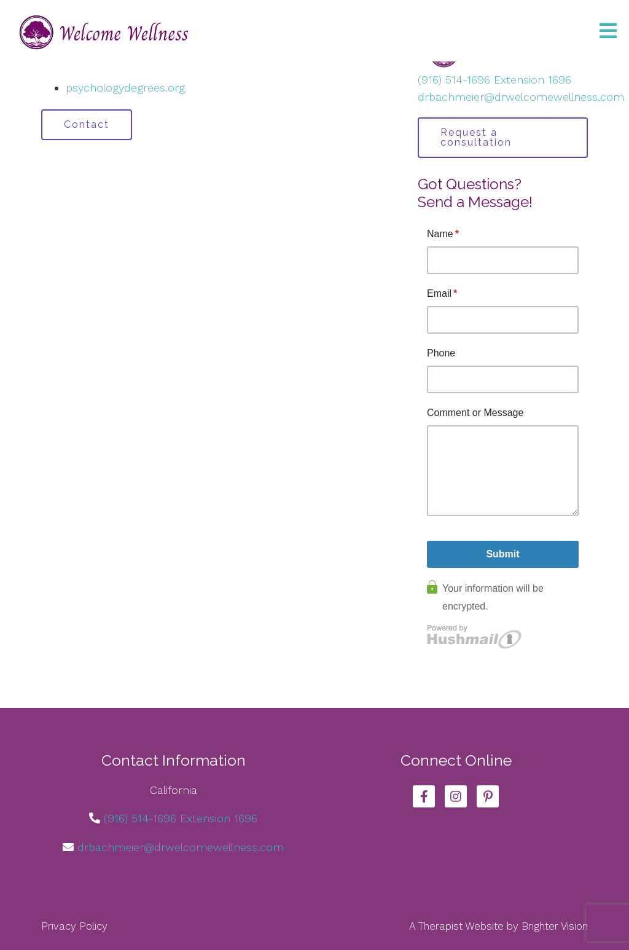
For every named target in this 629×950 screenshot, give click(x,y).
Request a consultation (476, 137)
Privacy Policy (74, 926)
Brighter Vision (555, 926)
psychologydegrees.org (125, 87)
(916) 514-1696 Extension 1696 (494, 79)
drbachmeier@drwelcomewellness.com (521, 96)
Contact (86, 124)
